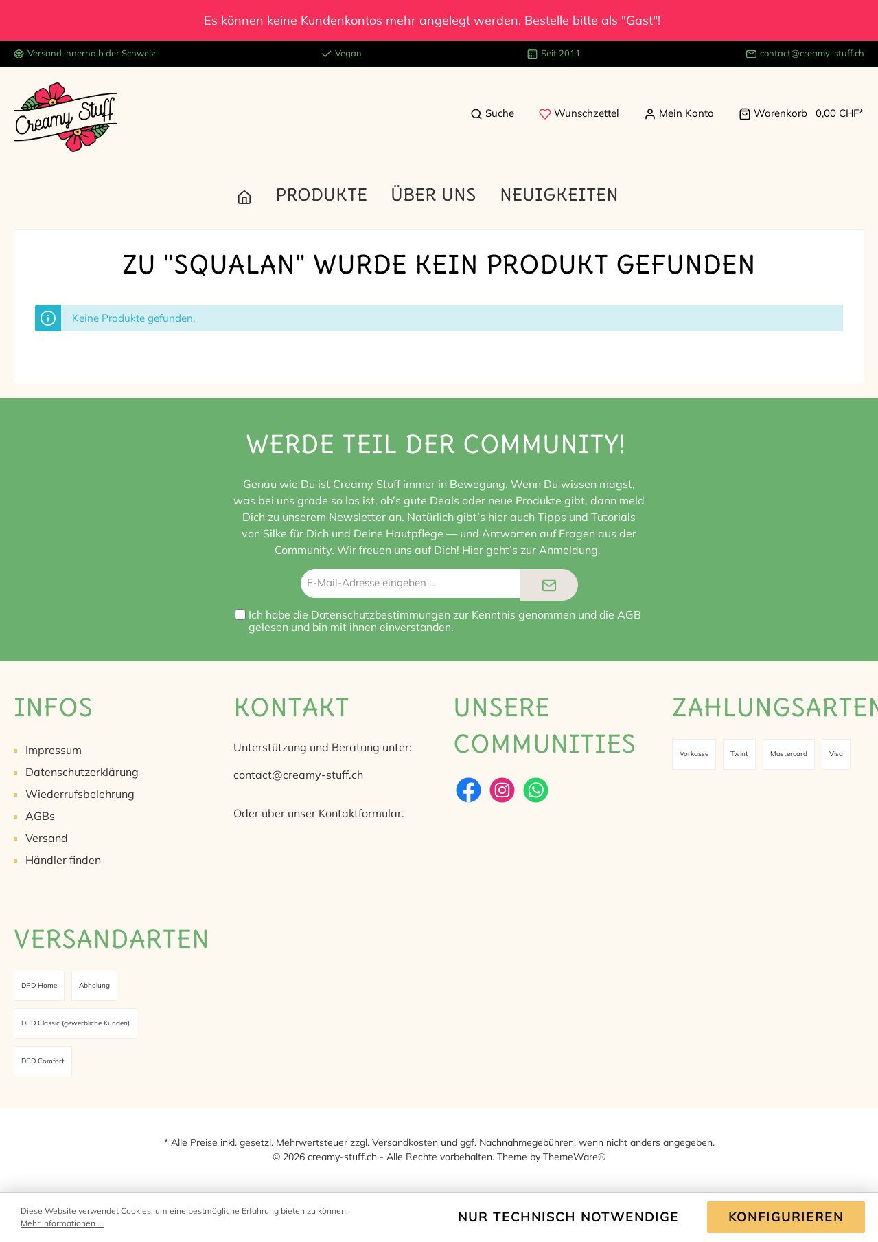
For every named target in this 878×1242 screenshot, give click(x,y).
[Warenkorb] (797, 113)
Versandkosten (405, 1142)
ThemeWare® (574, 1157)
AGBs (40, 816)
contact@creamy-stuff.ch (812, 52)
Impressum (53, 750)
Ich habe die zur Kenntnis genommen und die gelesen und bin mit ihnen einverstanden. (445, 621)
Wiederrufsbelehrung (80, 794)
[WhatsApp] (535, 790)
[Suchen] (492, 113)
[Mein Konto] (679, 113)
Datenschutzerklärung (82, 772)
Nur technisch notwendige (568, 1217)
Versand (46, 838)
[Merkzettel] (579, 113)
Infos (53, 706)
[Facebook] (468, 790)
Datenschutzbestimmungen (380, 614)
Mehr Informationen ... (62, 1223)
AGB (629, 614)
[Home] (256, 194)
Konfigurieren (786, 1217)
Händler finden (63, 860)
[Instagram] (502, 790)
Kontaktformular (360, 813)
